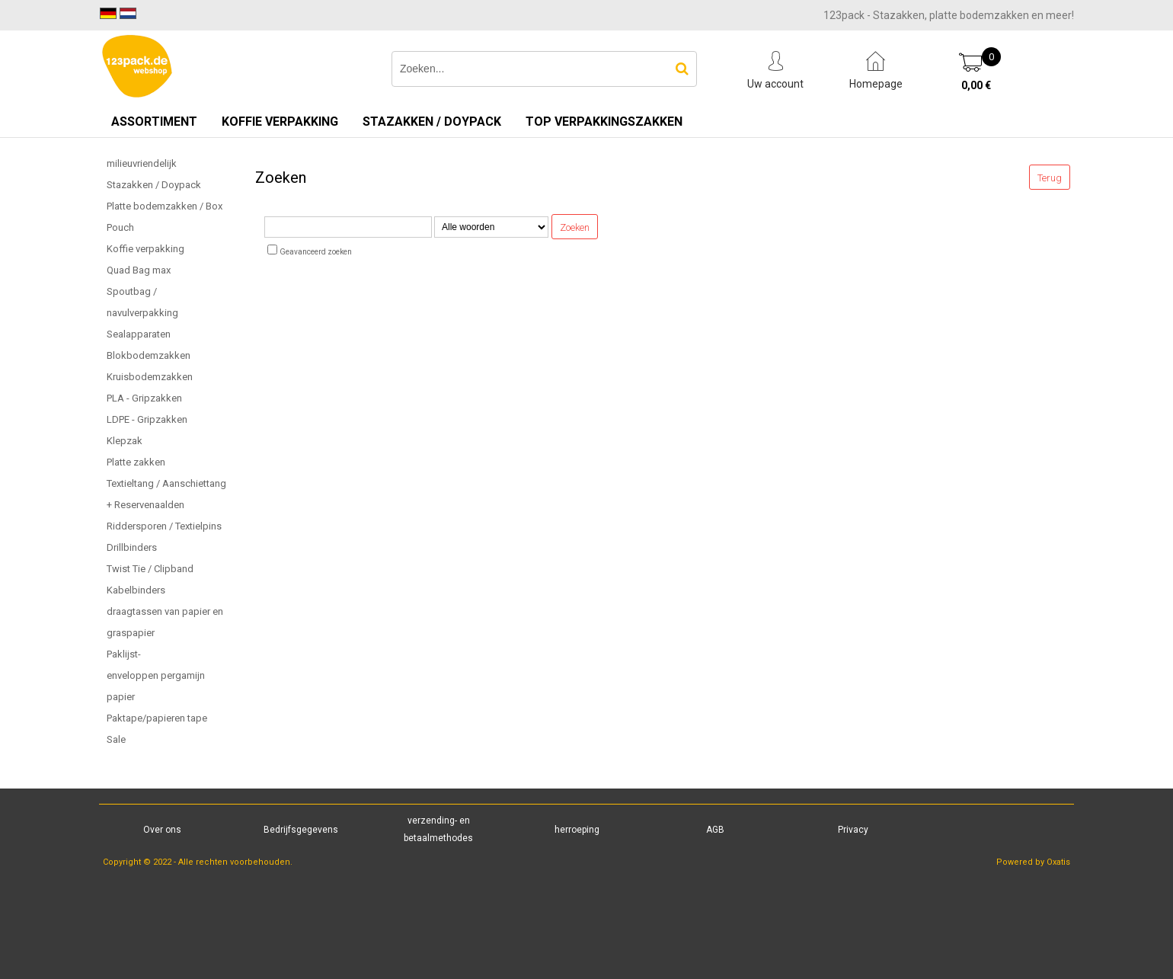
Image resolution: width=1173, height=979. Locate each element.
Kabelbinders (136, 590)
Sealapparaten (139, 334)
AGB (715, 829)
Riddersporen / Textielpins (164, 526)
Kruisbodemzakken (150, 376)
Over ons (162, 829)
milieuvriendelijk (142, 163)
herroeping (577, 829)
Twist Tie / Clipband (150, 568)
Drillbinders (132, 547)
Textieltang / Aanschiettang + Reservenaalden (166, 494)
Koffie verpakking (280, 121)
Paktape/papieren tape (157, 718)
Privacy (853, 829)
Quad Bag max (139, 270)
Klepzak (124, 440)
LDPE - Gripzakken (147, 419)
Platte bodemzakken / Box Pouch (164, 216)
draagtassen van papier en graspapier (165, 622)
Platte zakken (136, 462)
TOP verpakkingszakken (604, 121)
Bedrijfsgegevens (301, 829)
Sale (116, 739)
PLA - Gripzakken (144, 398)
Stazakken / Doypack (432, 121)
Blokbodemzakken (148, 355)
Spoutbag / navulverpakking (142, 302)
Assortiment (154, 121)
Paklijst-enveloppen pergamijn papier (156, 675)
